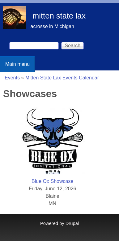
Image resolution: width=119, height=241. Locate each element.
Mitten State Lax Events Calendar (62, 77)
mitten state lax (59, 15)
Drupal (72, 223)
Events (12, 77)
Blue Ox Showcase (52, 181)
